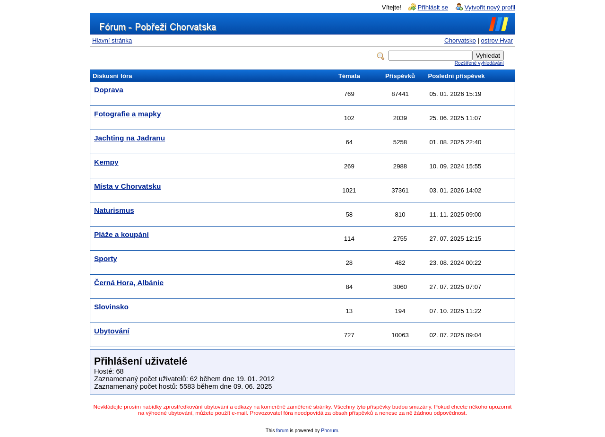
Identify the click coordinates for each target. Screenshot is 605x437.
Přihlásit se (433, 7)
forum (282, 430)
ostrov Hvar (497, 40)
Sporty (105, 258)
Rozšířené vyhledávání (479, 63)
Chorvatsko (460, 40)
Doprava (108, 90)
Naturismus (114, 210)
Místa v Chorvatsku (127, 186)
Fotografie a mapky (127, 114)
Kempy (106, 162)
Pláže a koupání (121, 234)
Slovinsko (111, 307)
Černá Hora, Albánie (129, 283)
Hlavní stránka (112, 40)
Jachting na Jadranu (129, 138)
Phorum (329, 430)
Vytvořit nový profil (490, 7)
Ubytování (112, 331)
